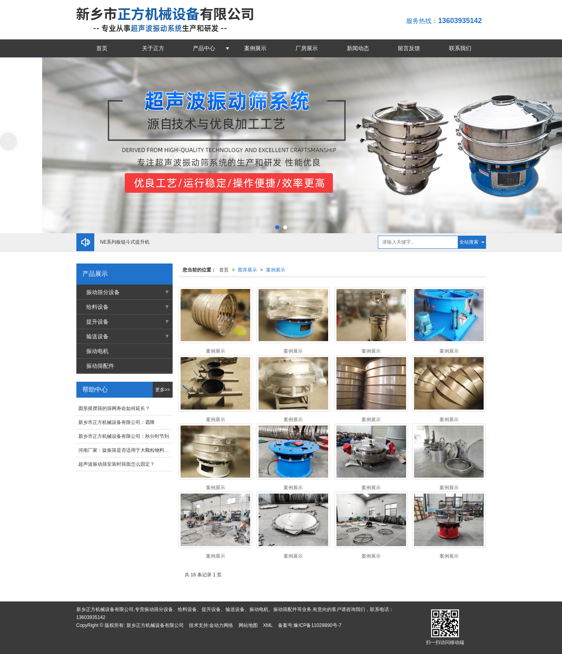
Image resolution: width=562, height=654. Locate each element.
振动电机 (97, 351)
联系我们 (460, 48)
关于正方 (153, 48)
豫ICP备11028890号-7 (317, 625)
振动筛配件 (100, 366)
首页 (101, 48)
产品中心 (204, 48)
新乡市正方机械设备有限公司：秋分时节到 (123, 436)
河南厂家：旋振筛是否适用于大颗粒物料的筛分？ (125, 450)
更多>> (162, 389)
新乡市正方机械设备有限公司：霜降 (116, 422)
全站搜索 (468, 242)
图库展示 (247, 270)
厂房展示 (307, 48)
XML (268, 625)
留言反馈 (409, 48)
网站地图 (248, 625)
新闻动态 (358, 48)
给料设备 (97, 307)
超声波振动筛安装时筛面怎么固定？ (116, 464)
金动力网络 (221, 625)
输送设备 (97, 336)
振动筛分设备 (103, 292)
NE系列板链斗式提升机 (125, 242)
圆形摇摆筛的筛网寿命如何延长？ (114, 408)
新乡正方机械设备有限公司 (155, 625)
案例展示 (255, 48)
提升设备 (97, 321)
